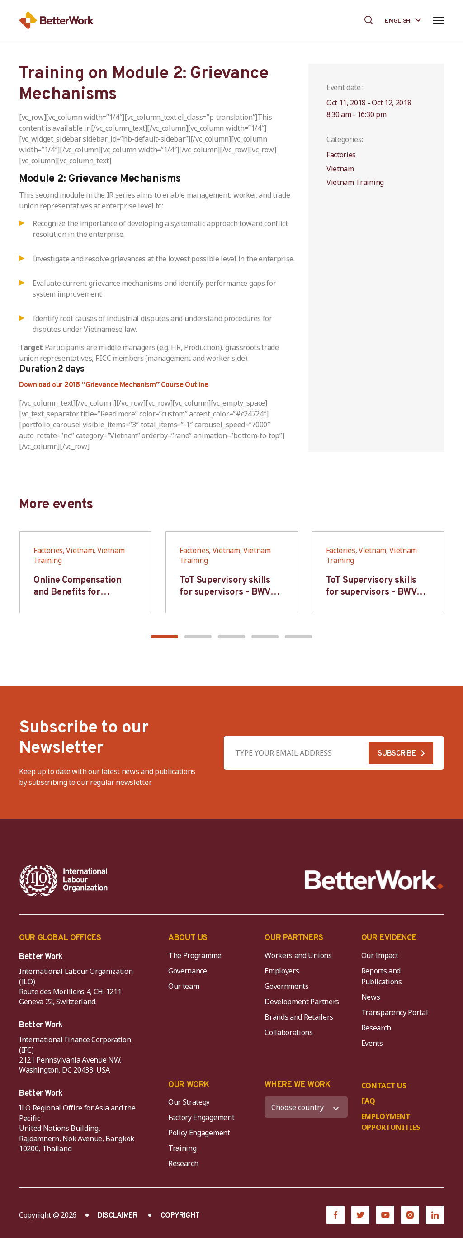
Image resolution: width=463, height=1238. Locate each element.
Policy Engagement (200, 1133)
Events (372, 1043)
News (370, 997)
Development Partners (302, 1001)
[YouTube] (385, 1215)
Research (376, 1028)
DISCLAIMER (118, 1215)
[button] (164, 636)
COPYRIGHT (180, 1215)
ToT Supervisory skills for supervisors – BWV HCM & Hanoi (225, 592)
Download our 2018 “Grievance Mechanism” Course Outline (113, 385)
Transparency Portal (394, 1012)
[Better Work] (374, 880)
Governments (286, 986)
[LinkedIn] (435, 1215)
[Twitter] (360, 1215)
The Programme (195, 955)
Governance (187, 971)
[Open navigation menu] (438, 20)
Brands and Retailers (299, 1017)
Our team (183, 986)
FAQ (368, 1101)
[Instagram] (410, 1215)
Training (182, 1148)
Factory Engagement (201, 1117)
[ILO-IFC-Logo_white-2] (64, 880)
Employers (282, 971)
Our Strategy (189, 1102)
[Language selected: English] (403, 20)
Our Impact (379, 955)
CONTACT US (383, 1086)
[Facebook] (335, 1215)
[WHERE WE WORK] (306, 1107)
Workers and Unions (298, 955)
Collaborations (289, 1032)
